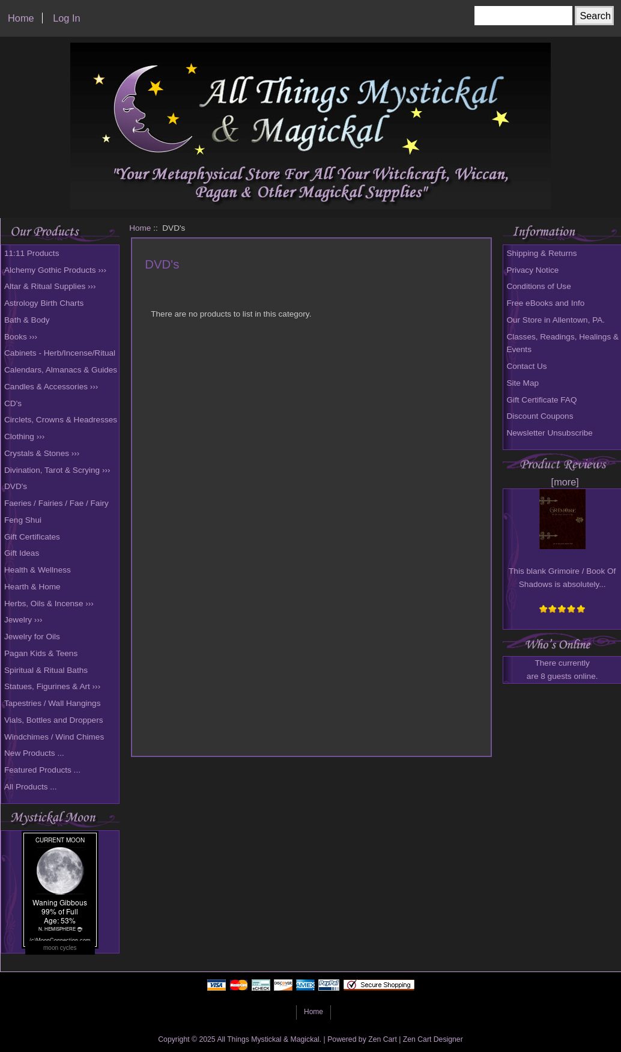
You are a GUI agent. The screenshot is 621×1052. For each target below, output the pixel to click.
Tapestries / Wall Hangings (52, 703)
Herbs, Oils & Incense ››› (49, 603)
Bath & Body (27, 319)
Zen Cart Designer (433, 1039)
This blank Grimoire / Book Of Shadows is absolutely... (562, 571)
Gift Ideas (21, 553)
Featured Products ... (42, 769)
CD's (13, 403)
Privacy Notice (532, 270)
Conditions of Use (538, 286)
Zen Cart (382, 1039)
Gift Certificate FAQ (541, 399)
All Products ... (30, 786)
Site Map (522, 383)
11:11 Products (31, 253)
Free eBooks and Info (545, 303)
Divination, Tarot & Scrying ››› (57, 470)
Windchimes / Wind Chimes (54, 736)
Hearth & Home (32, 586)
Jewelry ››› (23, 619)
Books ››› (20, 336)
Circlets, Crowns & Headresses (60, 419)
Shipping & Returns (541, 253)
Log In (66, 18)
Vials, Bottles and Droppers (53, 720)
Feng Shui (22, 519)
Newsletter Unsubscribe (549, 432)
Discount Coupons (539, 416)
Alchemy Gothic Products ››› (55, 270)
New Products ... (34, 753)
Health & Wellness (37, 569)
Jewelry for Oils (32, 636)
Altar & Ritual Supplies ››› (50, 286)
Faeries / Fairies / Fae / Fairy (56, 503)
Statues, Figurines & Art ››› (52, 686)
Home (21, 18)
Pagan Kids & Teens (40, 653)
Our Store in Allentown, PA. (555, 319)
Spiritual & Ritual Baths (46, 670)
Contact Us (526, 366)
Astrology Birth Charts (43, 303)
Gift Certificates (32, 536)
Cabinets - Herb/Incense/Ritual (59, 352)
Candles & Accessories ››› (51, 386)
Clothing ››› (24, 436)
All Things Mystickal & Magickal (268, 1039)
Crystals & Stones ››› (41, 453)
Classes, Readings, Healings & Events (562, 343)
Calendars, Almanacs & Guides (60, 369)
